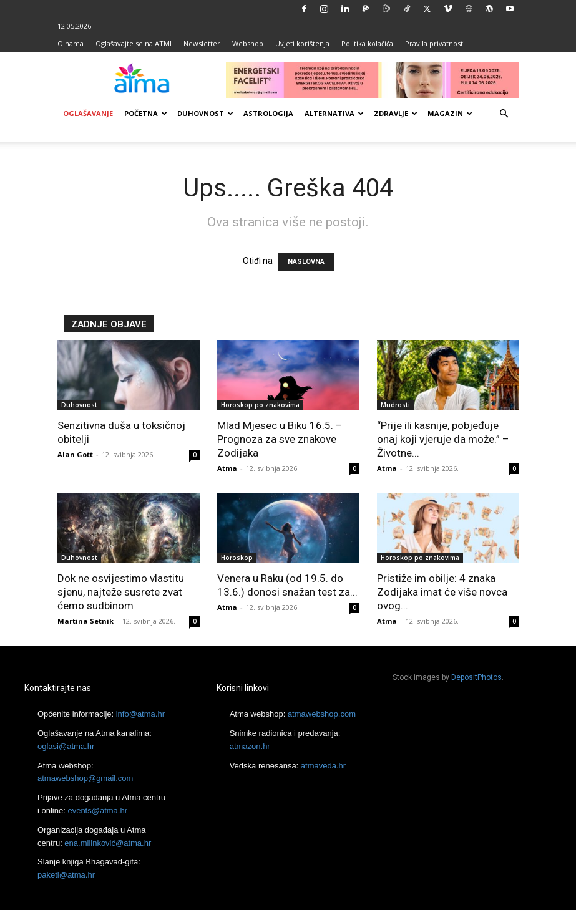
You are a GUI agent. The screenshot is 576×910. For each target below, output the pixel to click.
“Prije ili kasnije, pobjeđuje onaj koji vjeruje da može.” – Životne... (443, 439)
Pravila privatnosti (435, 43)
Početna (145, 113)
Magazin (449, 113)
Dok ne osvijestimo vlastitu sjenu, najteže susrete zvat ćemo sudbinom (120, 592)
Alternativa (334, 113)
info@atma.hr (140, 714)
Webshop (247, 43)
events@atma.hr (97, 810)
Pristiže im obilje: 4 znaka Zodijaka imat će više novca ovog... (442, 592)
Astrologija (268, 113)
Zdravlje (395, 113)
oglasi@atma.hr (65, 746)
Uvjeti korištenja (302, 43)
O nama (70, 43)
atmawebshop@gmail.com (85, 778)
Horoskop (237, 557)
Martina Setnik (85, 621)
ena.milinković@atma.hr (107, 843)
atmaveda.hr (323, 765)
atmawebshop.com (322, 714)
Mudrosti (395, 404)
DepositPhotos (476, 677)
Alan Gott (75, 454)
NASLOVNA (306, 262)
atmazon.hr (250, 746)
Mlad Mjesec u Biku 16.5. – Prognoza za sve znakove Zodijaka (280, 439)
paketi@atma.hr (66, 874)
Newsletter (201, 43)
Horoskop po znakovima (260, 404)
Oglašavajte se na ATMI (133, 43)
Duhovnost (205, 113)
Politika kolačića (367, 43)
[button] (504, 114)
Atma (227, 468)
